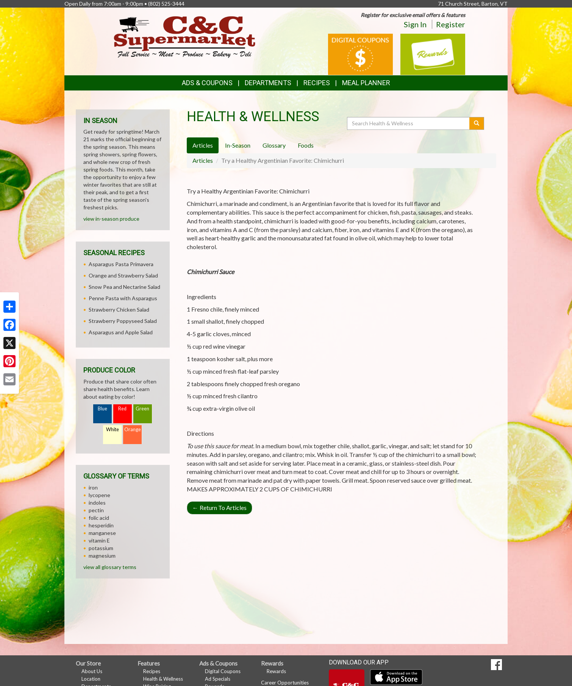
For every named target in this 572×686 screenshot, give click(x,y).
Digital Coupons (223, 671)
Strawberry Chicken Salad (119, 309)
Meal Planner (366, 83)
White (112, 429)
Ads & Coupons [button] (207, 83)
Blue (102, 409)
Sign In (415, 24)
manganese (102, 533)
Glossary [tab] (274, 145)
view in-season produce (111, 218)
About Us (91, 671)
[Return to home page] (184, 36)
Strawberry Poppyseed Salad (123, 321)
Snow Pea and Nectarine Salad (124, 287)
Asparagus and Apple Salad (121, 332)
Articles (202, 160)
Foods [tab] (306, 145)
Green (142, 409)
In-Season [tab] (237, 145)
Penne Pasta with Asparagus (123, 298)
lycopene (99, 495)
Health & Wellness (163, 679)
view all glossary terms (109, 567)
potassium (101, 548)
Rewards (276, 671)
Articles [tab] (202, 145)
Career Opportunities (285, 683)
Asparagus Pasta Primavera (121, 264)
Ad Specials (217, 679)
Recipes (316, 83)
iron (93, 487)
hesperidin (101, 525)
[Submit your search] (476, 123)
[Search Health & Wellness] (408, 123)
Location (90, 679)
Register (450, 24)
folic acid (99, 517)
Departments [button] (268, 83)
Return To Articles (219, 507)
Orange (132, 429)
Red (122, 409)
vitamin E (99, 540)
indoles (97, 502)
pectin (96, 510)
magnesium (102, 555)
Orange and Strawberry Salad (123, 275)
